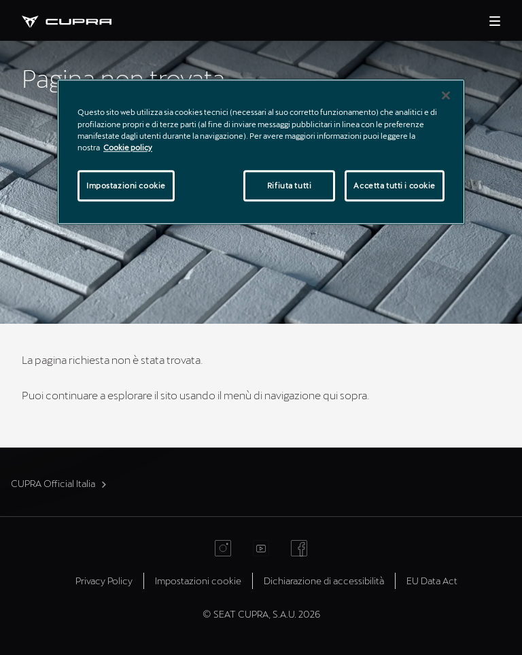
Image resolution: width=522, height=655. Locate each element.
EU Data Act (431, 580)
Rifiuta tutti (289, 185)
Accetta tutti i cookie (394, 185)
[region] (261, 152)
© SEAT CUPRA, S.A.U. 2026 (261, 614)
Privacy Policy (104, 580)
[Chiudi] (446, 96)
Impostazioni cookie (198, 580)
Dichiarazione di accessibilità (324, 580)
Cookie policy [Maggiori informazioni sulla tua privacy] (127, 147)
